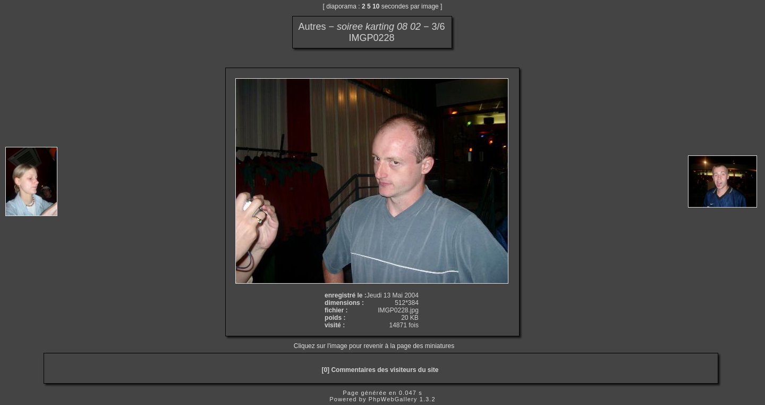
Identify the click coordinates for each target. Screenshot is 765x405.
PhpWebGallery (393, 399)
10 (375, 6)
